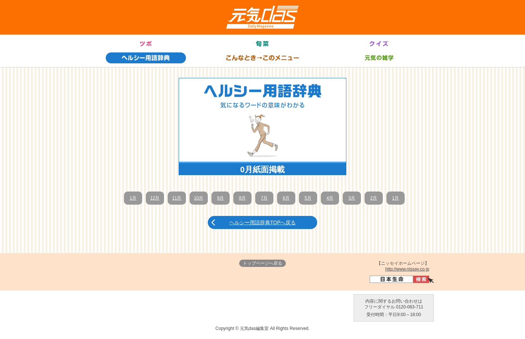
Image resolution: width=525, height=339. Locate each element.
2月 (373, 198)
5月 (307, 198)
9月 (220, 198)
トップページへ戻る (262, 263)
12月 (154, 198)
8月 (242, 198)
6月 (286, 198)
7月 (264, 198)
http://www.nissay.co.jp (407, 269)
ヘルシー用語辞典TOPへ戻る (262, 222)
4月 (329, 198)
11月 (176, 198)
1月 (132, 198)
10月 (198, 198)
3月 (351, 198)
